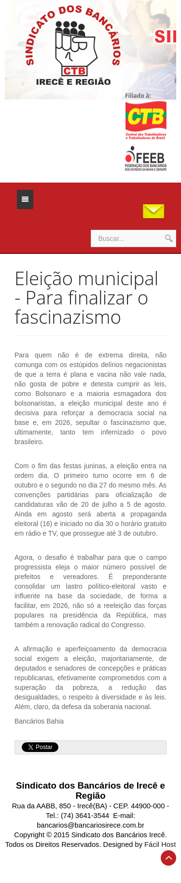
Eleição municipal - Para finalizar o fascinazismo (86, 297)
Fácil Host (160, 844)
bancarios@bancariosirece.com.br (90, 825)
